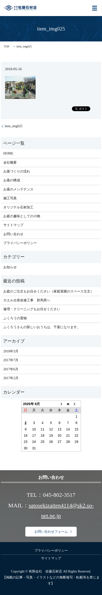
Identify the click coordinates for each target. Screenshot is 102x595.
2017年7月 (10, 360)
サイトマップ (13, 225)
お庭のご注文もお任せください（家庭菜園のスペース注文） (48, 291)
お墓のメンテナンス (18, 189)
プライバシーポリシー (20, 243)
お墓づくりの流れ (16, 171)
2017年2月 (10, 378)
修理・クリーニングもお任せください (31, 309)
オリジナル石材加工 (18, 207)
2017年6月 (10, 369)
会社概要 (10, 162)
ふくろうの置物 (15, 318)
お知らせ (10, 267)
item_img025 (13, 126)
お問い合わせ (13, 234)
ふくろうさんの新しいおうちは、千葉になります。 (41, 327)
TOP (6, 46)
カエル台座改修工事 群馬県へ (26, 300)
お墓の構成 (11, 180)
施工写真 (10, 198)
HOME (8, 153)
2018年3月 (10, 351)
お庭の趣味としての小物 (21, 216)
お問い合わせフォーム (51, 531)
